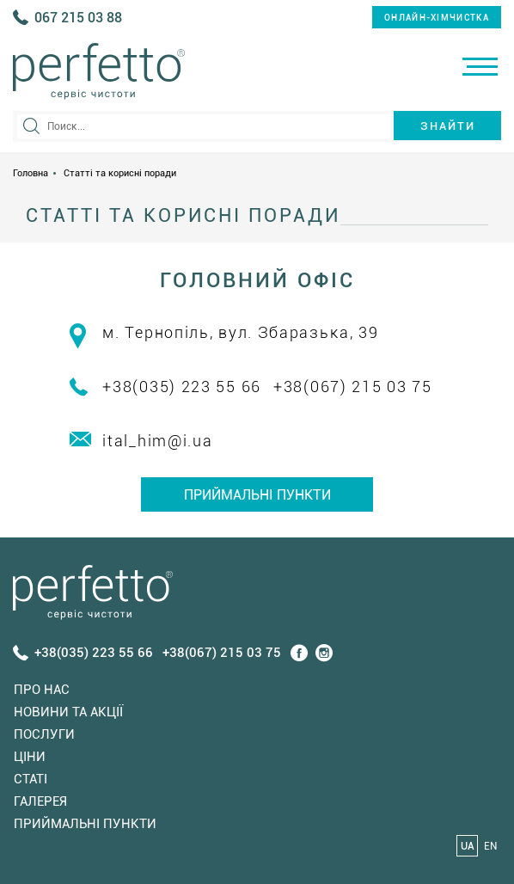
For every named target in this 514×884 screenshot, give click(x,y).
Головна (30, 173)
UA (467, 846)
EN (490, 846)
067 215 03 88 (78, 17)
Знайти (447, 126)
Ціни (30, 757)
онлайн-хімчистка (436, 17)
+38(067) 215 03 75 (352, 387)
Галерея (40, 801)
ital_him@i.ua (157, 441)
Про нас (42, 690)
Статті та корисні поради (120, 173)
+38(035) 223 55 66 (181, 387)
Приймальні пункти (257, 495)
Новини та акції (68, 712)
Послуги (44, 734)
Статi (30, 779)
